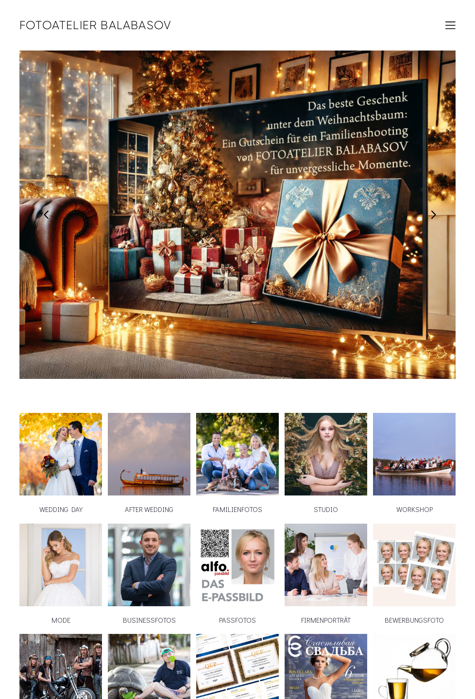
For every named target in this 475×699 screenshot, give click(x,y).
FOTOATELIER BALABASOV (95, 25)
